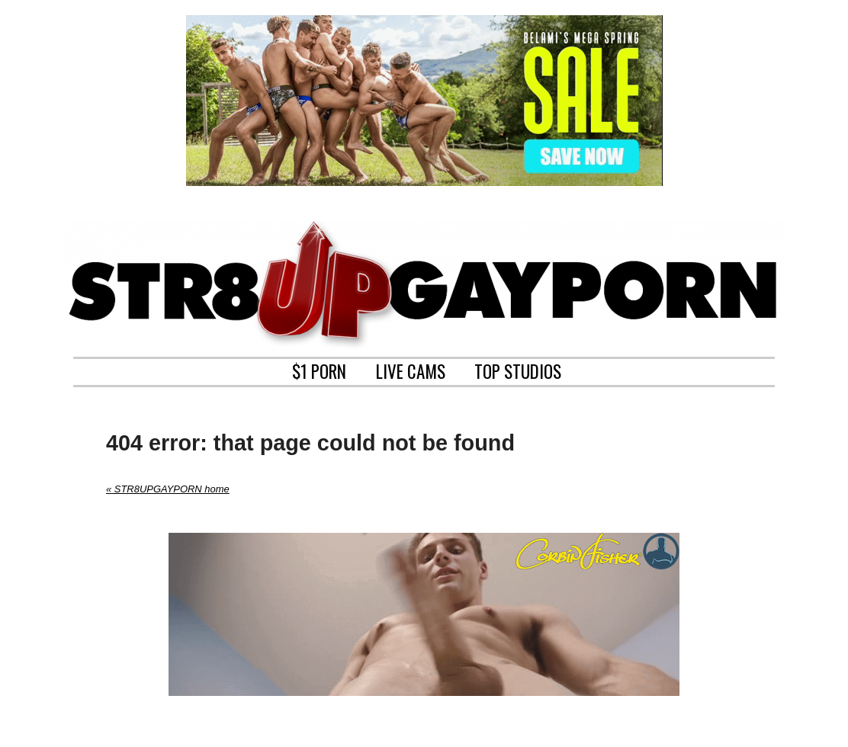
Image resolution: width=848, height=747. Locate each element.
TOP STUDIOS (517, 369)
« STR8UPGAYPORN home (168, 489)
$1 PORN (319, 369)
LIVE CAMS (410, 369)
